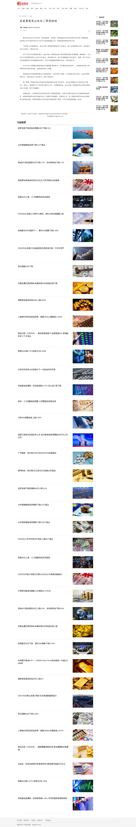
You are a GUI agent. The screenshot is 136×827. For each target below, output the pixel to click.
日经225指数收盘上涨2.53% (29, 418)
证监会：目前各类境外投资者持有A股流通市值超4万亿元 (41, 764)
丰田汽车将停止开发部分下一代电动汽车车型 (36, 370)
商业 (41, 8)
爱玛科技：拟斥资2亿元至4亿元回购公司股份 (37, 471)
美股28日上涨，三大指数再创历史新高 (34, 558)
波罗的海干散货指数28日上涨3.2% (32, 488)
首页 (18, 8)
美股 (30, 16)
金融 (36, 8)
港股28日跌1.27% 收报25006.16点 (32, 781)
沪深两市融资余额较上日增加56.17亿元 (34, 591)
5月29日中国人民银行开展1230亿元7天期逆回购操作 (40, 574)
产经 (62, 8)
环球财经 (24, 16)
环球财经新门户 (37, 3)
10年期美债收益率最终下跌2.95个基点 (34, 522)
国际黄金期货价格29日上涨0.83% (32, 300)
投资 (75, 8)
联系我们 (26, 820)
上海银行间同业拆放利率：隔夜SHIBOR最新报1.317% (40, 731)
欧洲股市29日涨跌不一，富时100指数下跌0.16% (38, 231)
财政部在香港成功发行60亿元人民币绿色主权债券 (38, 180)
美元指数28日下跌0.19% (28, 714)
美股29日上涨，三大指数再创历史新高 (34, 197)
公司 (53, 8)
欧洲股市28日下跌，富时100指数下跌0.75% (36, 643)
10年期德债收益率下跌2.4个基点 (31, 145)
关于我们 (19, 820)
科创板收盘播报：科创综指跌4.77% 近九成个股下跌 (39, 386)
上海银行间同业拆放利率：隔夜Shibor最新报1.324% (40, 317)
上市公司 (81, 8)
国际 (27, 8)
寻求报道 (48, 820)
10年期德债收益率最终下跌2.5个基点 (33, 505)
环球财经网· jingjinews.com (55, 116)
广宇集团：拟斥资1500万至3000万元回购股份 (37, 453)
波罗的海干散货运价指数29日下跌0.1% (34, 128)
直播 (23, 8)
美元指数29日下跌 (25, 266)
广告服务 (33, 820)
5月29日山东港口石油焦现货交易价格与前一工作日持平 (41, 248)
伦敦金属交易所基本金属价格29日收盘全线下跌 (38, 283)
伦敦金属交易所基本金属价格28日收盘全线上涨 (38, 626)
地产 (58, 8)
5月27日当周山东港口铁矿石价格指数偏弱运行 (37, 696)
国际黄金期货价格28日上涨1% (30, 679)
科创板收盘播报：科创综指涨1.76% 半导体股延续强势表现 (42, 798)
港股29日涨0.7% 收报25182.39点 (32, 351)
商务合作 (40, 820)
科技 (66, 8)
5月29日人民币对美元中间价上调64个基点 (35, 539)
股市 (32, 8)
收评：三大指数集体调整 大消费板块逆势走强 (37, 401)
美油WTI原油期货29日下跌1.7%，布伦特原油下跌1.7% (41, 162)
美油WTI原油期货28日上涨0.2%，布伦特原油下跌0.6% (41, 608)
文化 (87, 8)
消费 (70, 8)
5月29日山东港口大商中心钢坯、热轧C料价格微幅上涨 (41, 214)
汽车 (50, 8)
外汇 (45, 8)
